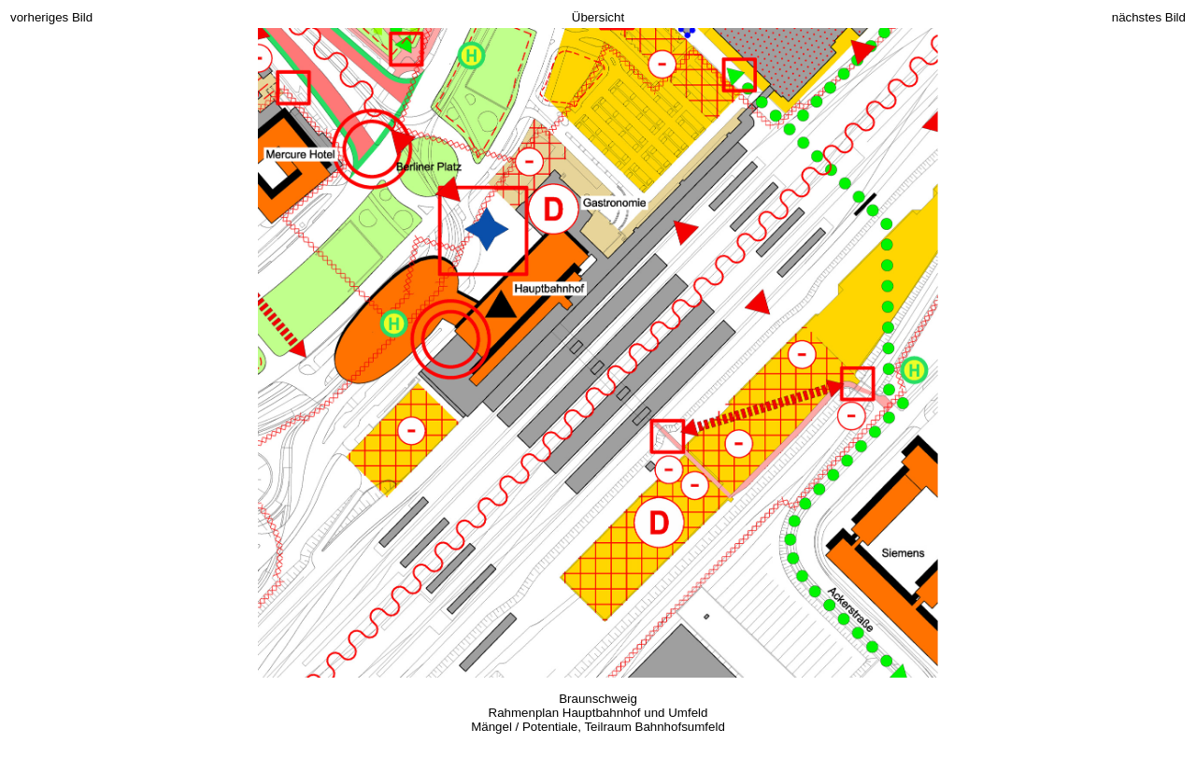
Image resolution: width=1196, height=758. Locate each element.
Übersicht (598, 17)
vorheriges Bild (51, 17)
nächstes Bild (1149, 17)
